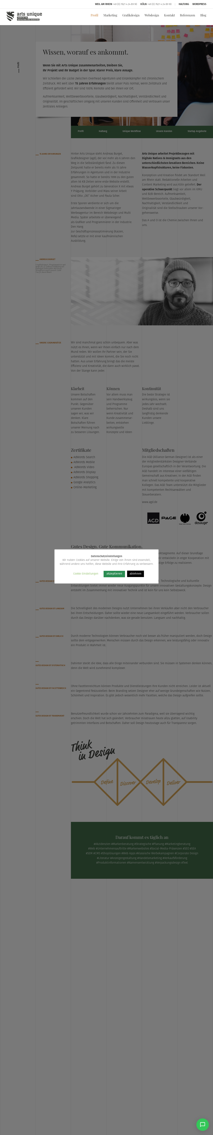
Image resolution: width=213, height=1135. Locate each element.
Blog (203, 15)
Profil (94, 15)
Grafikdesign (131, 15)
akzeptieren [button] (114, 573)
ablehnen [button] (135, 573)
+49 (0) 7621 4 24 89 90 (125, 4)
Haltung (184, 4)
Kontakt (169, 15)
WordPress (199, 4)
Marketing (110, 15)
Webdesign (152, 15)
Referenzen (187, 15)
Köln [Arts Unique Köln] (143, 4)
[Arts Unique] (24, 20)
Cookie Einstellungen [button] (85, 573)
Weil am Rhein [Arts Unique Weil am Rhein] (103, 4)
